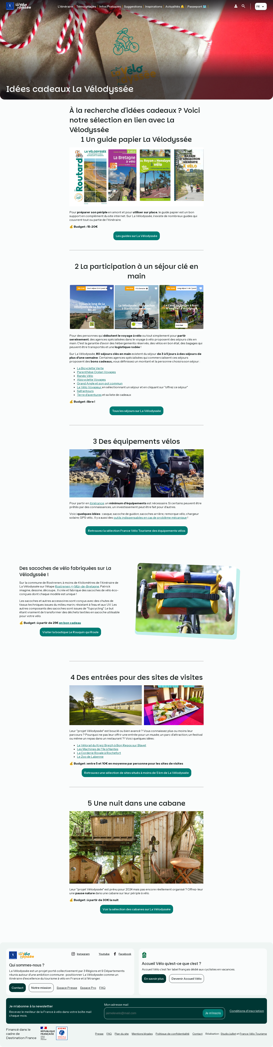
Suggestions (133, 6)
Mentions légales (142, 1033)
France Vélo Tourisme (253, 1033)
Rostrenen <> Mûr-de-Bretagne (77, 586)
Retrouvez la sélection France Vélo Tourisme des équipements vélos (136, 531)
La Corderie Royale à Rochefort (99, 753)
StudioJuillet (228, 1033)
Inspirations (153, 6)
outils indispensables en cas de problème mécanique (150, 517)
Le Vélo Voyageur (89, 387)
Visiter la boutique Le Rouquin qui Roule (70, 632)
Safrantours (85, 391)
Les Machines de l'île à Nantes (97, 749)
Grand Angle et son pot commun (99, 383)
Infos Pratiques (110, 6)
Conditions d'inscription (247, 1011)
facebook (125, 954)
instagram (83, 954)
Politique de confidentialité (172, 1033)
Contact (17, 988)
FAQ (102, 988)
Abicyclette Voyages (91, 379)
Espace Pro (88, 988)
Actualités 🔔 (174, 6)
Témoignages (86, 6)
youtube (104, 954)
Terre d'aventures (89, 395)
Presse (99, 1033)
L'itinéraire (65, 6)
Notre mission (41, 988)
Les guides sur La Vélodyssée (136, 236)
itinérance (97, 503)
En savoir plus (154, 978)
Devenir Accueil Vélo (187, 978)
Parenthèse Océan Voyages (96, 372)
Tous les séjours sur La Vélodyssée (136, 411)
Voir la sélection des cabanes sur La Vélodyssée (137, 909)
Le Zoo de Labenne (90, 756)
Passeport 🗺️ (196, 6)
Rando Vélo (85, 376)
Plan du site (122, 1033)
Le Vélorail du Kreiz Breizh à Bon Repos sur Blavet (111, 745)
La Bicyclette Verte (90, 368)
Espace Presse (67, 988)
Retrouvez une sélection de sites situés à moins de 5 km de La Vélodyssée (136, 773)
